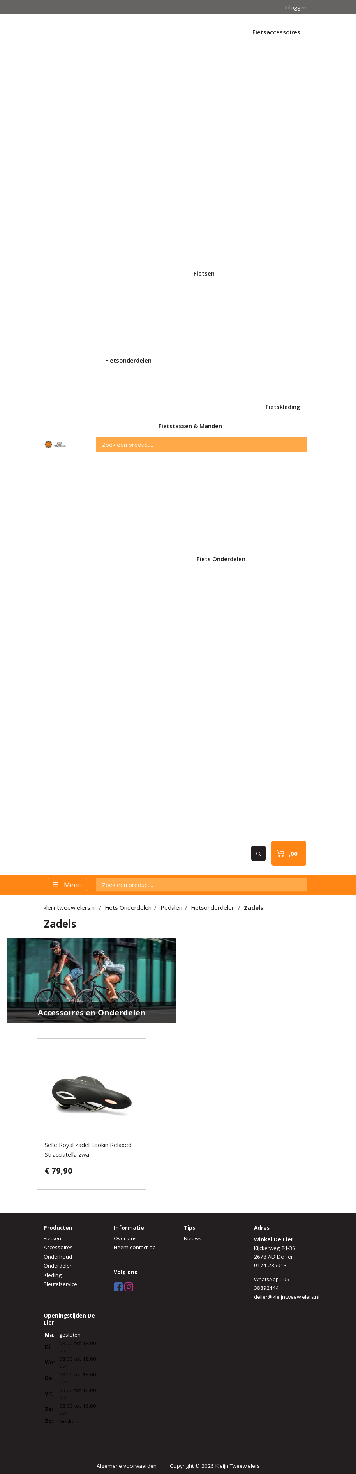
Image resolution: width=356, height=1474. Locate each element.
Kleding (53, 1274)
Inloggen (296, 7)
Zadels (253, 907)
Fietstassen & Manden (190, 426)
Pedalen (171, 907)
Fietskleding (283, 407)
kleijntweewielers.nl (70, 907)
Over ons (125, 1238)
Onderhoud (58, 1256)
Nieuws (192, 1238)
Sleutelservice (60, 1283)
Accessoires (58, 1247)
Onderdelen (58, 1265)
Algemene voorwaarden (127, 1465)
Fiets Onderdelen (221, 559)
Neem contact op (135, 1247)
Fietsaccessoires (276, 32)
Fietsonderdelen (128, 360)
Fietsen (204, 273)
